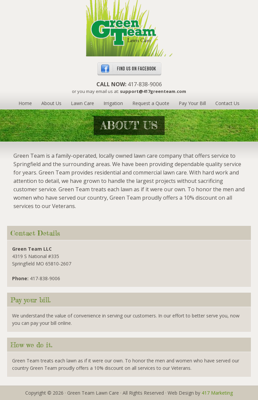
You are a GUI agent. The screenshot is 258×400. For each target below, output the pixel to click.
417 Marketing (217, 393)
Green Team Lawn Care (129, 28)
